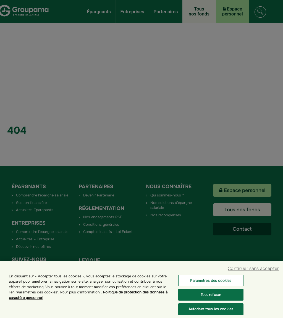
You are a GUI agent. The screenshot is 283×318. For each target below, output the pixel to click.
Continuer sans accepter (253, 272)
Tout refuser (211, 298)
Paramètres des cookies (210, 284)
